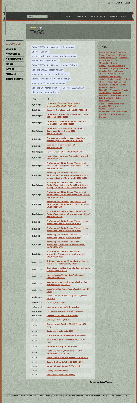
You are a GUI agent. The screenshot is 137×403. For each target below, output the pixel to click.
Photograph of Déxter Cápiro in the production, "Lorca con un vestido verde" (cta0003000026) (66, 244)
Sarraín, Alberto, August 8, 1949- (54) (63, 366)
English (119, 3)
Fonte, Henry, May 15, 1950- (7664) (62, 346)
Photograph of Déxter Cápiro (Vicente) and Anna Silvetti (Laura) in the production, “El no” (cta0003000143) (68, 166)
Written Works (14, 59)
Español (128, 3)
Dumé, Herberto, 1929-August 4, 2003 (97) (66, 335)
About (69, 16)
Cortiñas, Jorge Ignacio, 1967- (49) (62, 331)
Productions (13, 54)
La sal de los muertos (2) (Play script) (63, 307)
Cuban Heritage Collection (96, 396)
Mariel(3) (114, 84)
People (81, 16)
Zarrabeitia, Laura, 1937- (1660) (61, 375)
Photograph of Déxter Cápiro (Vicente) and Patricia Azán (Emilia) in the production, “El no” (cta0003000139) (68, 204)
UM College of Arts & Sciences (38, 396)
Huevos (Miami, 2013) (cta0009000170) (64, 152)
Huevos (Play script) (56, 303)
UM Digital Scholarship (74, 396)
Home (33, 27)
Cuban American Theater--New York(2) (111, 76)
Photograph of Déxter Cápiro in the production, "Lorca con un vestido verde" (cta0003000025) (66, 254)
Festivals (11, 74)
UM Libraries (57, 396)
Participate (98, 16)
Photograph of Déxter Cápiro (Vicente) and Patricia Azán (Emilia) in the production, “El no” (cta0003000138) (68, 214)
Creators (11, 49)
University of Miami (17, 396)
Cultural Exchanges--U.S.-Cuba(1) (111, 101)
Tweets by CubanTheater (101, 382)
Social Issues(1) (114, 79)
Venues (9, 64)
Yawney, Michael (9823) (57, 370)
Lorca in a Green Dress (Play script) (62, 315)
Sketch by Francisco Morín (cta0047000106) (67, 110)
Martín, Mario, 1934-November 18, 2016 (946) (67, 357)
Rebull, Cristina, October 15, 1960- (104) (65, 362)
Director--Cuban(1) (108, 52)
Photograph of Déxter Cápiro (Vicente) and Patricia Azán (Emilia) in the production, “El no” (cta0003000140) (68, 195)
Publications (118, 16)
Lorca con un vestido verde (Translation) (65, 311)
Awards (10, 69)
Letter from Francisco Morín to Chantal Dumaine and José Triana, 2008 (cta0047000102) (64, 131)
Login (110, 3)
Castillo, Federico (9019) (58, 320)
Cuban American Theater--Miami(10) (112, 87)
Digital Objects (14, 79)
